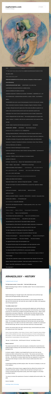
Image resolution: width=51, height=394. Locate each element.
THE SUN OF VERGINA (24, 238)
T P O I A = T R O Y (9, 210)
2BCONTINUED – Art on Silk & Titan (29, 85)
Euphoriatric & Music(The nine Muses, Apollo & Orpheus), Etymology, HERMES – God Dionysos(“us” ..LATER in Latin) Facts (25, 152)
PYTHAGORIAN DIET (22, 198)
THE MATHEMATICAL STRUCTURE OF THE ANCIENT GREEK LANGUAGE (20, 221)
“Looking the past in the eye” (12, 281)
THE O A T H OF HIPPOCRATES (21, 213)
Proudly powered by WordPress (25, 389)
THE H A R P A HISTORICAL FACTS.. (32, 215)
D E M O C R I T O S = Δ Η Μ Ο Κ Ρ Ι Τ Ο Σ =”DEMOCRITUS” (17, 130)
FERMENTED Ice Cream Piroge (28, 164)
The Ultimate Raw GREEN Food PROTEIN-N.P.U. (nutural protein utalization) (20, 250)
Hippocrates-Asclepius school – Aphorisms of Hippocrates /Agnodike (19, 181)
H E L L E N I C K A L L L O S (11, 170)
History (12, 384)
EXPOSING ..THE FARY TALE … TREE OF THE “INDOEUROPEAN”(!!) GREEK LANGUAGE (23, 161)
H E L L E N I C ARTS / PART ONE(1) (33, 170)
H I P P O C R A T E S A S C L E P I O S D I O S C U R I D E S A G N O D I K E (21, 176)
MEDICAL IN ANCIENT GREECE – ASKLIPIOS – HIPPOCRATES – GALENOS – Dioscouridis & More (25, 196)
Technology (16, 384)
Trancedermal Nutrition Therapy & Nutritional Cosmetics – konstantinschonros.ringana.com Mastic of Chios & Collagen (25, 254)
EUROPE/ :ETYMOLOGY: (11, 159)
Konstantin (36, 181)
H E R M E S (21, 170)
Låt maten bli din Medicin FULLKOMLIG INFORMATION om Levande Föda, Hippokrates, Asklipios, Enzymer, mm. (24, 186)
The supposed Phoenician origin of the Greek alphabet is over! (17, 241)
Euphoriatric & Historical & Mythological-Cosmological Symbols (18, 147)
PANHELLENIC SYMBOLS (11, 198)
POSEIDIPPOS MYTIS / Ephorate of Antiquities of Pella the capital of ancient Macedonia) (24, 81)
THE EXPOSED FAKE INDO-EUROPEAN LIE (14, 215)
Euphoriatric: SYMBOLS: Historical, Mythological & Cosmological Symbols (20, 156)
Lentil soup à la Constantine (11, 190)
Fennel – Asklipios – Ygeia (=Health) (13, 164)
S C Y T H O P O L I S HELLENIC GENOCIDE (14, 201)
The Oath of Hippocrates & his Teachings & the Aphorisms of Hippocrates (19, 230)
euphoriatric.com (13, 7)
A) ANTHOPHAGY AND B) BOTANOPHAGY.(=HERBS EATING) (18, 88)
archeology (8, 384)
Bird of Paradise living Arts (31, 127)
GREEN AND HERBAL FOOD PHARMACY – (14, 167)
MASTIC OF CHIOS (22, 190)
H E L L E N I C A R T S (38, 167)
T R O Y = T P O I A (19, 210)
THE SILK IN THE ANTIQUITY (11, 235)
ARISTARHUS (21, 127)
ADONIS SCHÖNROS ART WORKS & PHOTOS (15, 90)
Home (7, 68)
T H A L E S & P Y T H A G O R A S (31, 210)
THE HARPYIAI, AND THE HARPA (28, 218)
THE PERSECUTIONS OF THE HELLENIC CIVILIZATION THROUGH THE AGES (21, 232)
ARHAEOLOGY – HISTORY (11, 127)
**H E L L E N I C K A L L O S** (11, 76)
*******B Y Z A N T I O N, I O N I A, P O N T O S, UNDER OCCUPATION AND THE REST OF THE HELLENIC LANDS (24, 72)
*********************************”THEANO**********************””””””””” (22, 68)
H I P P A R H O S (28, 167)
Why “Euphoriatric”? (9, 267)
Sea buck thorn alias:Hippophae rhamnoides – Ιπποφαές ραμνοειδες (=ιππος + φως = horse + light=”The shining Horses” (23, 206)
